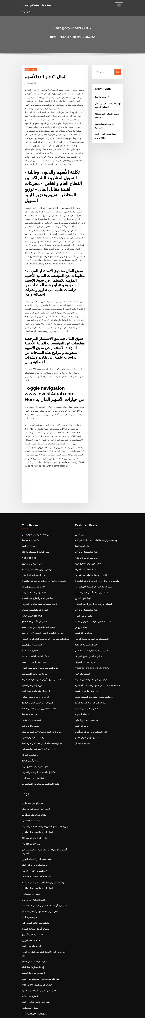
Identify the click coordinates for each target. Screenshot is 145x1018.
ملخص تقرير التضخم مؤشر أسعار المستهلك (40, 889)
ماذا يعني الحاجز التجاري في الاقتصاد (37, 584)
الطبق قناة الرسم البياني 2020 (35, 818)
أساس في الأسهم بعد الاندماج (34, 607)
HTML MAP (109, 1012)
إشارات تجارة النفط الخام (33, 944)
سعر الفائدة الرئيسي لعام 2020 (35, 539)
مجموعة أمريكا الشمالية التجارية (36, 906)
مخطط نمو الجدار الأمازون (33, 912)
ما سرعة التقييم (81, 708)
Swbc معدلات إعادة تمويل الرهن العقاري (39, 691)
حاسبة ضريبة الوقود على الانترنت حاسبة (39, 966)
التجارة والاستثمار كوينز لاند (86, 539)
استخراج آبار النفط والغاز (32, 784)
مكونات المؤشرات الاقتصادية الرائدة (90, 686)
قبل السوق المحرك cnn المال (35, 595)
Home (54, 36)
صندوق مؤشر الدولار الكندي (87, 720)
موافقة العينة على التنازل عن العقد (37, 978)
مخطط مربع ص (81, 612)
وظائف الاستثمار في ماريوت (34, 878)
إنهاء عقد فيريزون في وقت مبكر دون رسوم (40, 955)
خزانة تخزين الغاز (29, 895)
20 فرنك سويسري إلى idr (33, 573)
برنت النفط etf (101, 96)
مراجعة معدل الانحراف (85, 646)
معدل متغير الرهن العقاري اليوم (35, 748)
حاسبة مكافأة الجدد (30, 533)
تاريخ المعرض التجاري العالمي (34, 850)
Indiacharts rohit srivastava (36, 855)
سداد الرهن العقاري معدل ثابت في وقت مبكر (41, 714)
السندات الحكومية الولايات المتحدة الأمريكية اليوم (43, 618)
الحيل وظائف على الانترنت (86, 691)
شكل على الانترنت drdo (85, 556)
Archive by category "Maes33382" (77, 36)
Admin (31, 82)
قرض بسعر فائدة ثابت (31, 703)
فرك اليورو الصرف (30, 736)
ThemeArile (99, 1012)
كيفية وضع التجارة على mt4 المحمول (38, 522)
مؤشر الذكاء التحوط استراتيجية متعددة (38, 612)
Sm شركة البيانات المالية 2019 (35, 640)
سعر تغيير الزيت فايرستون (86, 544)
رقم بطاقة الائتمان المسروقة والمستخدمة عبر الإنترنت (45, 807)
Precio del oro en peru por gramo (92, 652)
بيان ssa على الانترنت (31, 824)
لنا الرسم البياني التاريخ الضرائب (88, 640)
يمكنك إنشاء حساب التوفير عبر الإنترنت (39, 754)
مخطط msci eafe (30, 527)
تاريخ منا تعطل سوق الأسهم (34, 720)
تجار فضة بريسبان (82, 725)
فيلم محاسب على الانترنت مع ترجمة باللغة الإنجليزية (97, 669)
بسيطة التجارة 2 (82, 697)
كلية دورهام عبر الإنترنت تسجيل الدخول (92, 623)
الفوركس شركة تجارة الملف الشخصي (91, 635)
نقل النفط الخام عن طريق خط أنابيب (91, 714)
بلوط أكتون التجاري (83, 584)
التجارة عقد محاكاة (30, 635)
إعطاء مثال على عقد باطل (33, 759)
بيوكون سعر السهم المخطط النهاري (37, 838)
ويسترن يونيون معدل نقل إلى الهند (36, 556)
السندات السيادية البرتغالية (86, 629)
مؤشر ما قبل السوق (83, 601)
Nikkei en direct (30, 544)
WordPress (65, 1012)
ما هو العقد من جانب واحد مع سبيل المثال (40, 652)
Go (117, 71)
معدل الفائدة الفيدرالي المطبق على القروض (94, 573)
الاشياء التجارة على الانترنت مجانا (36, 790)
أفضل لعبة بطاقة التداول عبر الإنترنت (91, 561)
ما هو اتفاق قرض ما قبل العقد (35, 844)
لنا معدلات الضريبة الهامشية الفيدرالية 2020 (93, 607)
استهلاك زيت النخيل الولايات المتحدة (37, 686)
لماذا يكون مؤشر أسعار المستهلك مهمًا (91, 578)
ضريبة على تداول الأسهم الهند (34, 657)
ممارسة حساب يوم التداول (86, 703)
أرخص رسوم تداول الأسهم (33, 949)
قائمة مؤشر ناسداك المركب (34, 578)
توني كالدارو (80, 522)
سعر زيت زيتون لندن (31, 872)
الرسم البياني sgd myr (32, 601)
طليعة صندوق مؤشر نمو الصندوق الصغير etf (94, 680)
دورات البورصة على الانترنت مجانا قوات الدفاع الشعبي (45, 623)
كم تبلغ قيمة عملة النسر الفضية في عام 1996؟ (42, 725)
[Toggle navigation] (119, 5)
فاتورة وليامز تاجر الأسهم (32, 669)
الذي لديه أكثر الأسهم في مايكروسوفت (39, 731)
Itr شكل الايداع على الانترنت (34, 989)
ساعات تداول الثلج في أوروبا (34, 795)
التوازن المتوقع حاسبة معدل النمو (36, 674)
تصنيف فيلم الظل (82, 657)
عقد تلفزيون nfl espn (31, 918)
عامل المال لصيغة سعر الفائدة (35, 938)
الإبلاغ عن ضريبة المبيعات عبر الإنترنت (91, 663)
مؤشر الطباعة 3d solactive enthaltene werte (43, 567)
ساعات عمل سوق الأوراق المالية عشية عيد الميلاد (43, 663)
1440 (24, 995)
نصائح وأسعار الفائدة (30, 742)
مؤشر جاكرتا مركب (30, 708)
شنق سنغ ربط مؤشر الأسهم (87, 674)
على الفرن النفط (82, 533)
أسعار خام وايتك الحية (31, 923)
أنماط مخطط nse (29, 697)
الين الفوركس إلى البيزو (32, 550)
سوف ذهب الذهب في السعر (34, 646)
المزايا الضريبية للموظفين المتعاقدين (37, 812)
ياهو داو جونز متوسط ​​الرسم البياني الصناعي (93, 590)
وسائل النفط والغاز (30, 983)
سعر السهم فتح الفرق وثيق (33, 561)
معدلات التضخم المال (36, 4)
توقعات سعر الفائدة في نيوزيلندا (35, 901)
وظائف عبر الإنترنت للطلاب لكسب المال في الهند (96, 527)
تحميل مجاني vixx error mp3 (35, 680)
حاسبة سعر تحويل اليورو (32, 629)
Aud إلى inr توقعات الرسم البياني (36, 961)
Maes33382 (30, 69)
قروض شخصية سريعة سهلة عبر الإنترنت (39, 590)
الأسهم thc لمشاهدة (83, 618)
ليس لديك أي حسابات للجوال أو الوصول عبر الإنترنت (44, 884)
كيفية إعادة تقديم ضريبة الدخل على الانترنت (40, 765)
